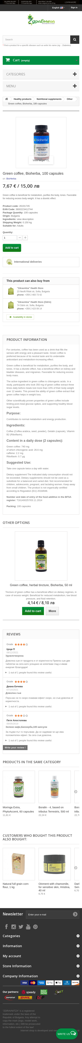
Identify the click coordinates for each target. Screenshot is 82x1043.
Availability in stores (20, 317)
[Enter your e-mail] (52, 914)
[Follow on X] (20, 927)
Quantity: (8, 232)
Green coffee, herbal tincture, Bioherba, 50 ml (41, 585)
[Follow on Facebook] (6, 927)
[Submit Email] (75, 914)
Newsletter (13, 914)
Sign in (74, 7)
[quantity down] (25, 237)
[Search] (74, 39)
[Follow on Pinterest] (35, 927)
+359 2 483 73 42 (33, 295)
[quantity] (10, 237)
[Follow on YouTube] (28, 927)
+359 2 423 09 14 (33, 308)
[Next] (75, 791)
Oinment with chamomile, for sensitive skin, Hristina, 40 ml (54, 887)
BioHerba (11, 178)
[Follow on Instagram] (13, 927)
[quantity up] (19, 237)
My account (12, 956)
